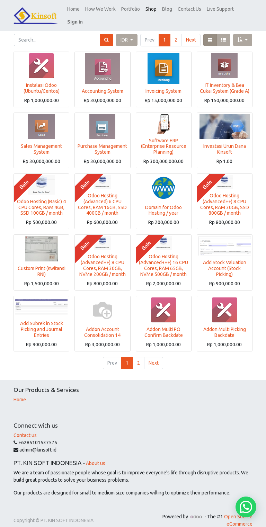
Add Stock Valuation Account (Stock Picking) (224, 259)
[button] (226, 11)
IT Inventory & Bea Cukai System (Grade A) (224, 79)
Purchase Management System (102, 140)
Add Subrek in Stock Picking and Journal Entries (41, 320)
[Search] (106, 31)
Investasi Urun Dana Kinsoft (224, 140)
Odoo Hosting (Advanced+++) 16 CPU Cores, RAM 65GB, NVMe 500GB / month (163, 256)
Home (20, 390)
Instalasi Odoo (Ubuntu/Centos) (42, 79)
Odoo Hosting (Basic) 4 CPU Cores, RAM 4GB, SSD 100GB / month (41, 198)
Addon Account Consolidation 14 (102, 323)
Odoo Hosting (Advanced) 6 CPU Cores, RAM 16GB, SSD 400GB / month (102, 195)
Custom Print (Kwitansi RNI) (41, 262)
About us (95, 454)
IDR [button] (125, 31)
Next (191, 31)
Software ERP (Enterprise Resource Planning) (163, 137)
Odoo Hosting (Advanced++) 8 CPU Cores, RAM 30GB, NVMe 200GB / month (102, 256)
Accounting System (102, 82)
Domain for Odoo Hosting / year (163, 201)
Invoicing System (163, 82)
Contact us (25, 426)
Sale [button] (24, 175)
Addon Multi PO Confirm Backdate (163, 323)
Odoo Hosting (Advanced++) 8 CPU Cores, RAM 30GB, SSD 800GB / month (224, 195)
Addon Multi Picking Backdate (224, 323)
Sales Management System (41, 140)
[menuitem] (91, 11)
